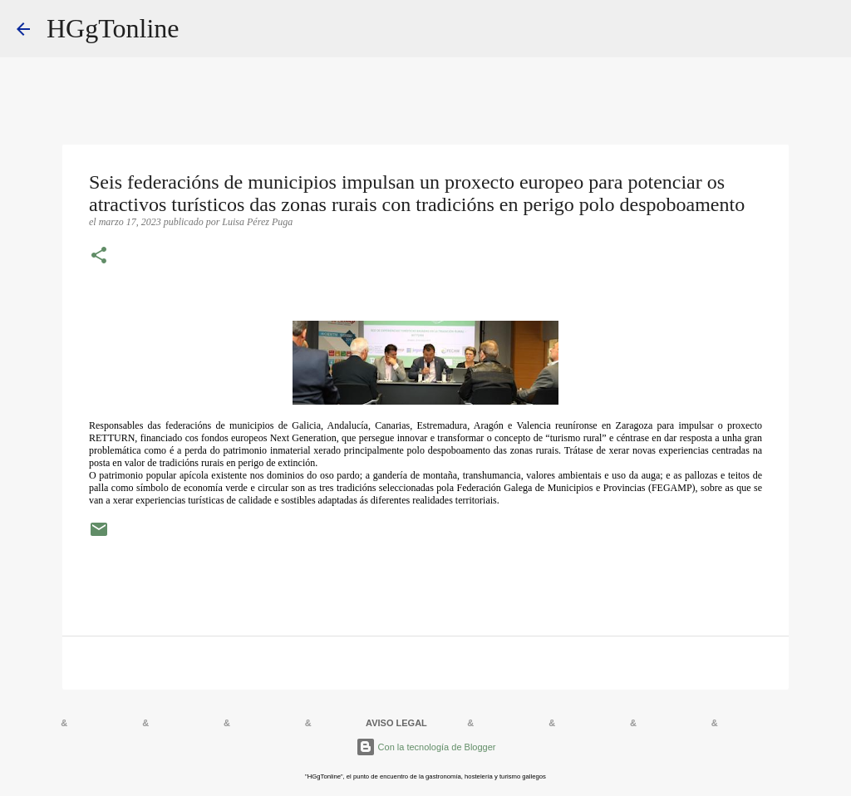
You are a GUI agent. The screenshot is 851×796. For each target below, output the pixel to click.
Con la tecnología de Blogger (426, 747)
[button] (99, 256)
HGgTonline (113, 28)
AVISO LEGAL (396, 723)
